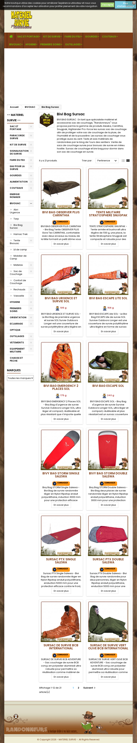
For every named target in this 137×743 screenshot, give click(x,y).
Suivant (89, 687)
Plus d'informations (125, 5)
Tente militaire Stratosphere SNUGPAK (108, 213)
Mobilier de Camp (18, 257)
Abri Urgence (15, 211)
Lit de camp (20, 249)
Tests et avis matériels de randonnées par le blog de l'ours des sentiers (85, 140)
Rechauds (19, 289)
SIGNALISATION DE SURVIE (19, 152)
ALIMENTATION (19, 181)
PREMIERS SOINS (50, 44)
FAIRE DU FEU (73, 36)
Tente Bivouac (15, 242)
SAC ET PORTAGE (28, 36)
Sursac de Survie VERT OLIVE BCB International (108, 646)
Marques (14, 370)
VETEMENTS (17, 342)
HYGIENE (31, 44)
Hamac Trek (21, 234)
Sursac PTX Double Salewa (108, 560)
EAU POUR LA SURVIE (17, 168)
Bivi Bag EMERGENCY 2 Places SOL (61, 387)
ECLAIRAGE (16, 323)
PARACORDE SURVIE (17, 137)
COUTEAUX (109, 36)
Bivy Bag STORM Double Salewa (108, 474)
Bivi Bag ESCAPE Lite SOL (108, 298)
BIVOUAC (15, 44)
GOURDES (91, 36)
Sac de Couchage (16, 273)
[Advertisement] (68, 75)
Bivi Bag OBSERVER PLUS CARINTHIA (61, 213)
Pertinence (107, 161)
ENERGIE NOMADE (15, 196)
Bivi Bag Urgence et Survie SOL (61, 299)
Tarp (16, 218)
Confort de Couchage (18, 282)
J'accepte (107, 4)
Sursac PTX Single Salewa (61, 560)
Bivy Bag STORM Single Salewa (60, 474)
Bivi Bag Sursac (16, 226)
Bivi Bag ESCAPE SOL (108, 386)
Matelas (18, 265)
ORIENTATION (18, 317)
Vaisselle (19, 295)
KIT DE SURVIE (51, 36)
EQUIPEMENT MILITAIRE (17, 350)
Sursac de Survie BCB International (61, 646)
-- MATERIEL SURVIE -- (15, 117)
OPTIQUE (15, 330)
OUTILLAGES (73, 44)
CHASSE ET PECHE (16, 359)
